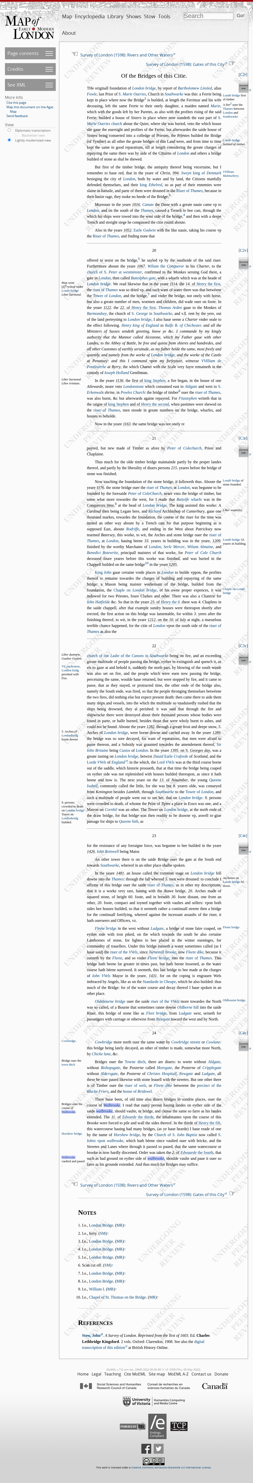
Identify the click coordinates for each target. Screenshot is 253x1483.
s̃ (185, 313)
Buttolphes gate (143, 278)
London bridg (70, 670)
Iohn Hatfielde (98, 602)
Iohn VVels (101, 976)
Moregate (164, 1068)
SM (102, 1233)
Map (67, 16)
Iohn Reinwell (108, 851)
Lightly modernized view (33, 140)
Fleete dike (195, 952)
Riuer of (189, 191)
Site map (157, 1374)
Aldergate (109, 1074)
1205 (173, 564)
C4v (243, 1033)
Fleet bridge (156, 1013)
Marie (215, 106)
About (69, 33)
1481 (120, 873)
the (166, 266)
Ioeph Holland (117, 373)
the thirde (138, 1117)
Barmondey (97, 313)
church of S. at (114, 272)
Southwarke (174, 94)
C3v (243, 646)
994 (176, 173)
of (184, 448)
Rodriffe (132, 529)
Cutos (124, 750)
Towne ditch (135, 1062)
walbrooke (104, 1111)
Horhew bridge (127, 1135)
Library (115, 16)
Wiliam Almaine (200, 547)
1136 (119, 380)
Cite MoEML (135, 1374)
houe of (137, 1091)
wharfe (189, 499)
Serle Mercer (174, 547)
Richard (154, 511)
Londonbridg (70, 735)
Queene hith (128, 821)
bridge (176, 809)
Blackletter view (33, 135)
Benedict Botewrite (102, 553)
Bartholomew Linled (195, 88)
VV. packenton (71, 666)
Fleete (117, 958)
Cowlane (213, 1042)
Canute (148, 204)
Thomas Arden (170, 307)
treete (185, 1042)
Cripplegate (211, 1068)
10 (146, 563)
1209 (216, 541)
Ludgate (157, 928)
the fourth (197, 1152)
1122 (107, 307)
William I (96, 1289)
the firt (208, 284)
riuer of (105, 290)
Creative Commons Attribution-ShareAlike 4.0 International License (171, 1467)
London (228, 112)
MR (119, 1225)
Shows (133, 16)
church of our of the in (127, 656)
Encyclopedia (90, 16)
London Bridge (101, 1225)
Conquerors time (100, 505)
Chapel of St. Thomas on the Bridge (117, 1297)
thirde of (202, 1123)
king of (201, 173)
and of (149, 404)
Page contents (23, 53)
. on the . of (167, 620)
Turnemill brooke (162, 952)
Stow (149, 16)
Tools (164, 16)
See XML (16, 84)
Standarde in (159, 982)
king (151, 185)
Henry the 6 (170, 602)
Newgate (163, 1019)
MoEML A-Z (178, 1374)
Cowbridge (103, 1042)
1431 (153, 976)
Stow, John (91, 1335)
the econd (155, 404)
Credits (15, 69)
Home (83, 1374)
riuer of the (123, 952)
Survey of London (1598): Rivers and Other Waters (126, 55)
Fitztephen (188, 398)
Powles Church (133, 392)
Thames (228, 108)
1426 (91, 851)
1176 (100, 487)
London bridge (144, 88)
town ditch (68, 1064)
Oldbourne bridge (234, 1000)
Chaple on (135, 590)
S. (132, 94)
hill (188, 1007)
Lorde (96, 762)
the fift (209, 1123)
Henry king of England (140, 325)
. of (203, 284)
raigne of (111, 404)
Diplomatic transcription (33, 130)
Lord (165, 762)
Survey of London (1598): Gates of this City (185, 64)
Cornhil (111, 809)
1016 (136, 204)
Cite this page (16, 102)
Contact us (201, 1374)
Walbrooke (112, 1105)
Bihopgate (110, 1068)
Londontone (133, 386)
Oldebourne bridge (110, 1001)
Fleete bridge (105, 928)
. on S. (190, 750)
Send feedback (17, 116)
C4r (243, 836)
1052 (127, 230)
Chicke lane (101, 1054)
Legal (96, 1374)
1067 (141, 266)
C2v (243, 250)
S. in (152, 313)
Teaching (112, 1374)
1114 (173, 284)
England (118, 762)
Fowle (92, 94)
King (103, 572)
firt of (148, 380)
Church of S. (175, 1135)
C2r (243, 74)
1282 (150, 727)
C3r (243, 438)
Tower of (107, 296)
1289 (216, 733)
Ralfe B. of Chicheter (183, 325)
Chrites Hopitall (161, 1074)
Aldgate (191, 386)
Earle (145, 230)
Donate (221, 1374)
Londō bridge (231, 95)
